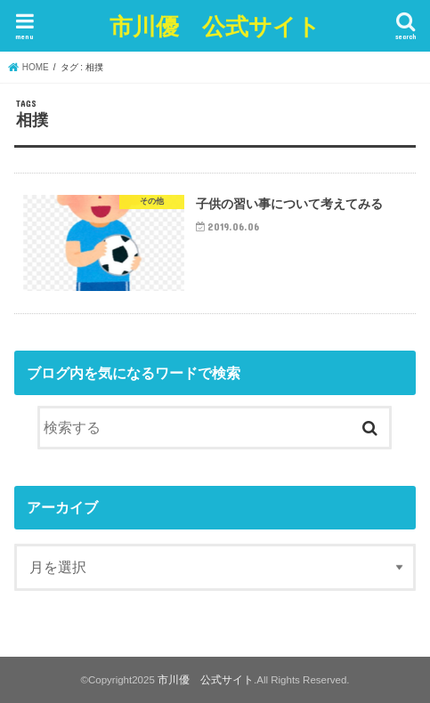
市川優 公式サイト (215, 25)
